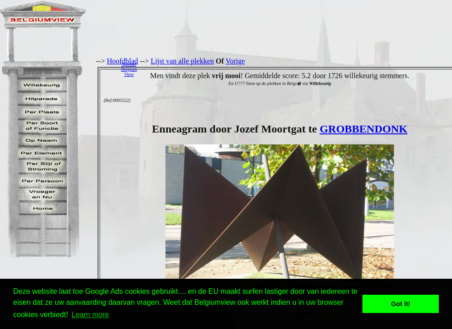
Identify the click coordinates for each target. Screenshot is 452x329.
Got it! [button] (400, 304)
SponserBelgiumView (129, 69)
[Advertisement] (297, 69)
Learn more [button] (90, 314)
